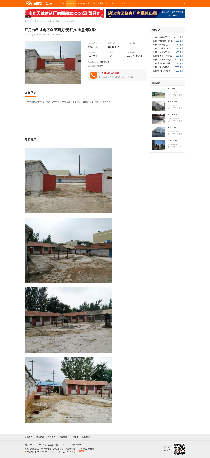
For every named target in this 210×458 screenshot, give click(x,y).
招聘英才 (74, 437)
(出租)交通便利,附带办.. (162, 56)
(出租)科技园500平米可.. (163, 41)
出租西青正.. (173, 101)
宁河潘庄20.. (173, 114)
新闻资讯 (134, 3)
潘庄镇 (170, 118)
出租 (110, 56)
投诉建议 (86, 437)
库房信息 (81, 3)
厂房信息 (71, 3)
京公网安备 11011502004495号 (40, 452)
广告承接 (51, 437)
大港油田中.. (173, 88)
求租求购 (124, 3)
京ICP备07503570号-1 (67, 452)
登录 (183, 3)
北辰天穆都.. (173, 140)
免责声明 (63, 437)
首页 (63, 3)
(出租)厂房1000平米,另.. (163, 60)
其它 (169, 92)
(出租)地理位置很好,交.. (162, 67)
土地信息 (91, 3)
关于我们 (28, 437)
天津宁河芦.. (173, 127)
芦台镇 (170, 131)
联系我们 (40, 437)
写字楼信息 (102, 3)
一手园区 (113, 3)
